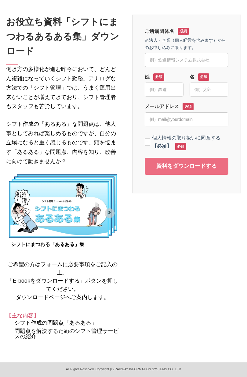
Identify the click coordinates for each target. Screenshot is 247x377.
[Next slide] (109, 213)
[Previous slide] (16, 213)
